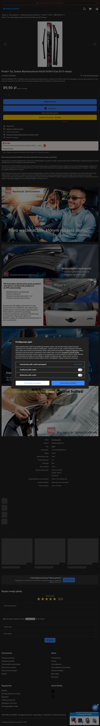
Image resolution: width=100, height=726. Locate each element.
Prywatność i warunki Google (70, 352)
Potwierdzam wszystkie (68, 383)
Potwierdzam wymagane (32, 383)
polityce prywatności (72, 350)
